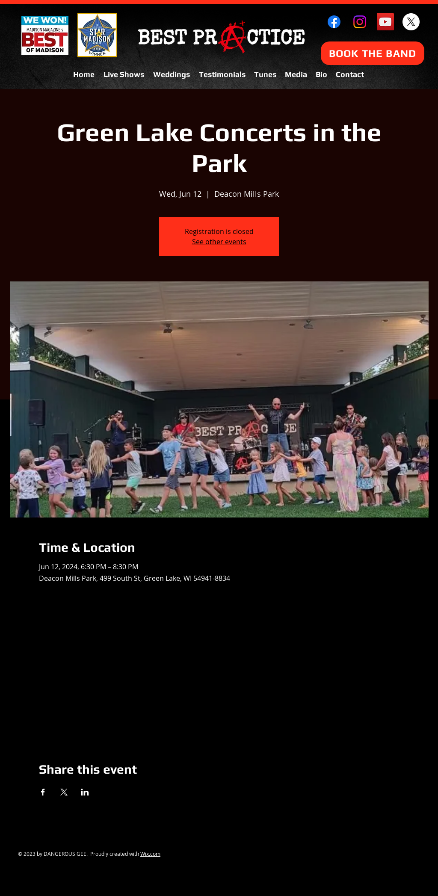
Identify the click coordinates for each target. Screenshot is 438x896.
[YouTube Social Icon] (385, 21)
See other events (219, 241)
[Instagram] (359, 21)
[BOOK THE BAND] (372, 53)
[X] (411, 21)
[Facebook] (334, 21)
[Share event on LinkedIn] (85, 792)
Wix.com (150, 853)
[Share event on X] (64, 792)
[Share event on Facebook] (43, 792)
